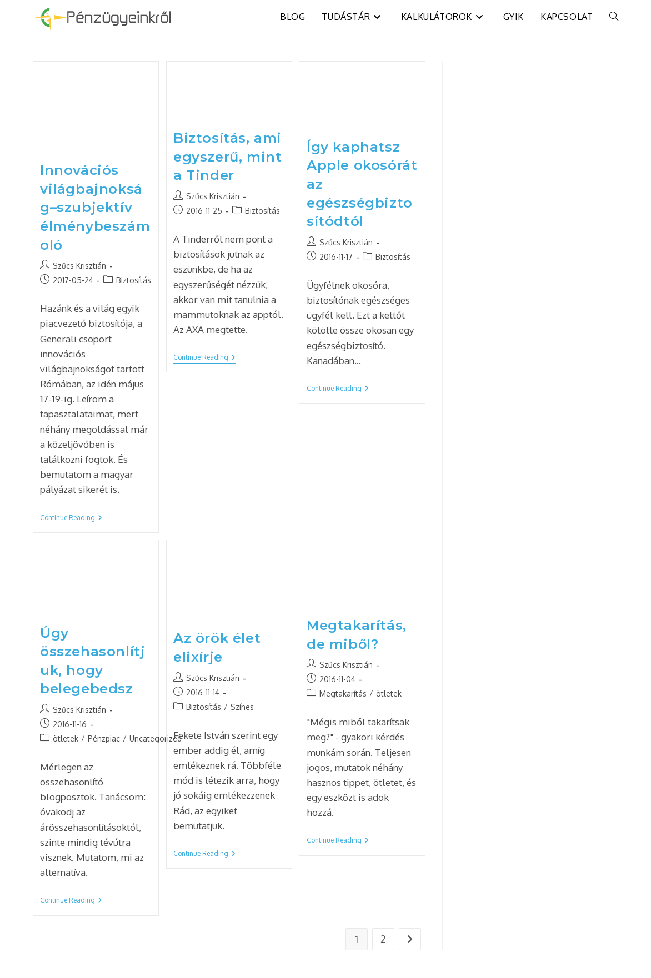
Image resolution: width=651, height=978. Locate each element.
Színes (242, 707)
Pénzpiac (104, 738)
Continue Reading (71, 518)
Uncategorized (155, 738)
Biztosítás (133, 280)
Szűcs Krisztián (79, 265)
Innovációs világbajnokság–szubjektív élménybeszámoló (95, 207)
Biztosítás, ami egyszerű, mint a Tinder (227, 156)
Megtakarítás (343, 693)
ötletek (65, 738)
